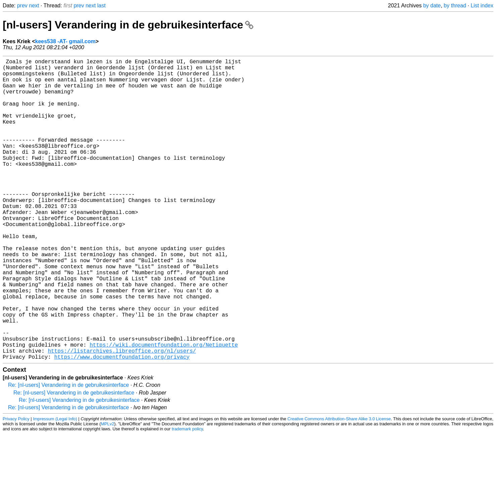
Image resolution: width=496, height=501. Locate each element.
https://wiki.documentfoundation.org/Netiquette (164, 409)
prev (22, 5)
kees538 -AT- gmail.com (65, 41)
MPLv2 (107, 490)
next (34, 5)
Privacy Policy (16, 485)
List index (481, 5)
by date (432, 5)
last (101, 5)
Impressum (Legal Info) (55, 485)
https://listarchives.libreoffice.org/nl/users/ (122, 416)
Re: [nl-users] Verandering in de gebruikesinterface (68, 452)
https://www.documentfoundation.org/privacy (122, 423)
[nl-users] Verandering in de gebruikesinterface (128, 25)
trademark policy (187, 495)
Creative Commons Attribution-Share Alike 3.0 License (339, 485)
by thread (455, 5)
